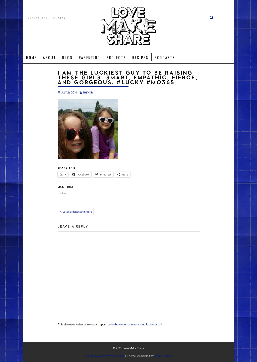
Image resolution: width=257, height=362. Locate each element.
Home (31, 57)
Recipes (140, 57)
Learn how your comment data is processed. (135, 324)
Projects (116, 57)
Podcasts (165, 57)
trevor (86, 92)
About (49, 57)
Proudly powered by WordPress (104, 355)
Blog (67, 57)
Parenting (89, 57)
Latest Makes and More (77, 211)
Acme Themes (163, 355)
